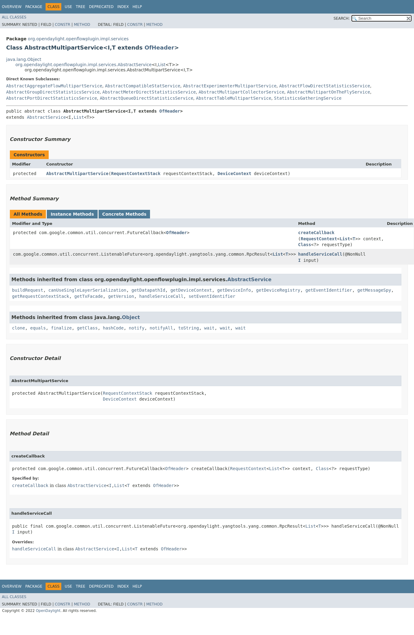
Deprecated (101, 7)
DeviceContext (234, 173)
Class (304, 244)
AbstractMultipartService (77, 173)
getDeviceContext (191, 290)
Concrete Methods (124, 214)
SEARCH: (342, 18)
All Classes (14, 17)
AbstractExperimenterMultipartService (229, 85)
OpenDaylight (48, 611)
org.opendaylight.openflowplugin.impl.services (78, 38)
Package (33, 7)
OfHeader (159, 47)
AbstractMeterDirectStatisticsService (149, 92)
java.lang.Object (23, 59)
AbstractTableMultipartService (233, 98)
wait (209, 327)
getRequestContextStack (40, 296)
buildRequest (27, 290)
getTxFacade (88, 296)
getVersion (121, 296)
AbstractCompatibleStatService (142, 85)
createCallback (316, 232)
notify (136, 327)
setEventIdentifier (212, 296)
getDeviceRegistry (278, 290)
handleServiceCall (320, 254)
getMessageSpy (374, 290)
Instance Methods (72, 214)
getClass (87, 327)
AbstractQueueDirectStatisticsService (146, 98)
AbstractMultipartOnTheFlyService (328, 92)
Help (137, 7)
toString (188, 327)
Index (123, 7)
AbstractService (46, 117)
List (161, 64)
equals (38, 327)
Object (131, 317)
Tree (80, 7)
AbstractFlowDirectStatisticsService (324, 85)
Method (82, 24)
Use (68, 7)
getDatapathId (148, 290)
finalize (61, 327)
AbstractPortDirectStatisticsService (51, 98)
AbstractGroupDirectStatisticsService (52, 92)
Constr (62, 24)
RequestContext (319, 238)
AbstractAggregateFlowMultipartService (54, 85)
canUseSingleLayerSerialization (87, 290)
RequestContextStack (135, 173)
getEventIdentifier (329, 290)
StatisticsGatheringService (308, 98)
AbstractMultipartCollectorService (241, 92)
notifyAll (161, 327)
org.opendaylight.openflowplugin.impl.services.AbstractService (83, 64)
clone (18, 327)
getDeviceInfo (234, 290)
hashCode (113, 327)
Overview (12, 7)
